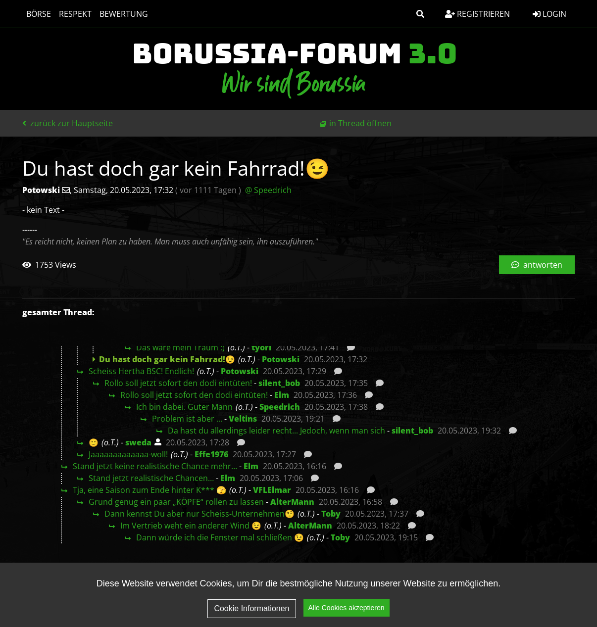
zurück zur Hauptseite (67, 123)
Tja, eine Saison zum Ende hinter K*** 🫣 (149, 489)
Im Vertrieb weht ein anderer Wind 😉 (190, 525)
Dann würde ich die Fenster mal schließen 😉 (220, 537)
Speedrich (279, 406)
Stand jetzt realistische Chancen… (151, 478)
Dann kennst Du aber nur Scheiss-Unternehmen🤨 (199, 513)
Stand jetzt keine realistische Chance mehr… (155, 466)
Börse (38, 13)
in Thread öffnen (360, 123)
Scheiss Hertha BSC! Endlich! (141, 371)
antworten (536, 264)
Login (549, 13)
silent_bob (279, 383)
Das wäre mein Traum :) (180, 347)
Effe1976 (211, 454)
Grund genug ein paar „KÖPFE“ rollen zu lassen (176, 501)
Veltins (243, 418)
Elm (281, 394)
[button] (420, 13)
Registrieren (477, 13)
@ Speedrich (268, 190)
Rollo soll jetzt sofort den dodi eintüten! (178, 383)
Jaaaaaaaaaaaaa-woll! (128, 454)
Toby (331, 513)
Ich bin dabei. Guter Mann (184, 406)
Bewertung (124, 13)
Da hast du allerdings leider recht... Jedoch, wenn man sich (276, 430)
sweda (138, 442)
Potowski (280, 359)
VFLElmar (272, 489)
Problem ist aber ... (187, 418)
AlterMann (292, 501)
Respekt (75, 13)
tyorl (261, 347)
